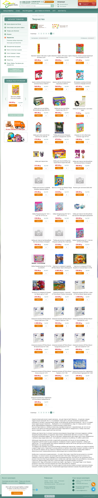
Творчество (10, 37)
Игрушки (9, 34)
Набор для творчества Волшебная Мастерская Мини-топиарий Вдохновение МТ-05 (82, 162)
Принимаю (17, 493)
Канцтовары (8, 11)
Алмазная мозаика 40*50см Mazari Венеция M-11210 (82, 319)
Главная (46, 480)
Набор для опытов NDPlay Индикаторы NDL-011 (62, 109)
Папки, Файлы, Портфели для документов (15, 64)
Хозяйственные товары (13, 56)
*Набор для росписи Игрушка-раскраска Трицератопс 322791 (62, 135)
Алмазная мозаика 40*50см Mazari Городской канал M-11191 (62, 345)
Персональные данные (49, 484)
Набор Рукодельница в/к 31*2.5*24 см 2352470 (41, 267)
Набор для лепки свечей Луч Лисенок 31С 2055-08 (41, 135)
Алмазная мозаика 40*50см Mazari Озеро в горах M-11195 (62, 319)
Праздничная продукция (14, 46)
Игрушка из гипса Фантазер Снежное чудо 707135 (83, 135)
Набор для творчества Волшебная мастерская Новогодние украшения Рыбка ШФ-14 (82, 215)
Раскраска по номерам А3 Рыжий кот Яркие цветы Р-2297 (41, 293)
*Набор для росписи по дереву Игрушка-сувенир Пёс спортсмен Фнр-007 (61, 241)
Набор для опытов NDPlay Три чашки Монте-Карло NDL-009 (61, 161)
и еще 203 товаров (16, 115)
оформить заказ (93, 3)
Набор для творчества (41, 161)
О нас (18, 11)
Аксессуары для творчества (64, 26)
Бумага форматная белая (14, 24)
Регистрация (63, 6)
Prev (5, 99)
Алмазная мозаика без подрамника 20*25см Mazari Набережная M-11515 (41, 399)
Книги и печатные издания (14, 50)
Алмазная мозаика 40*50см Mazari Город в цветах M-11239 (41, 319)
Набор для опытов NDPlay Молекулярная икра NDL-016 (41, 109)
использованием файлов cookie (17, 490)
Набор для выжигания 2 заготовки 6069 (82, 109)
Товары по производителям (15, 70)
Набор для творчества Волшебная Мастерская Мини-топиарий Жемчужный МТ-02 (41, 241)
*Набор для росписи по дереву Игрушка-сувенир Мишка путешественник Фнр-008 (41, 189)
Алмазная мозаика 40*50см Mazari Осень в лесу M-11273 (41, 372)
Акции (55, 480)
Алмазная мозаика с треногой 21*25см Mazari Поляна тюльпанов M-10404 (62, 294)
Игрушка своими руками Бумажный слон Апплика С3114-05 (82, 56)
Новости (51, 480)
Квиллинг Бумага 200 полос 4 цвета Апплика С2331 (41, 56)
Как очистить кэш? (60, 484)
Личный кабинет (64, 4)
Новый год (10, 60)
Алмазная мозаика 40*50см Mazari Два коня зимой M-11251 (82, 345)
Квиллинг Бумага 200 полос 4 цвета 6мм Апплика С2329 (62, 56)
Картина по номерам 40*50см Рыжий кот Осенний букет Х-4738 (82, 267)
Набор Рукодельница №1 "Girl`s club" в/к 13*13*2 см (41, 214)
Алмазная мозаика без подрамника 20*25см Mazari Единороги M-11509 (82, 372)
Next (25, 99)
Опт (54, 11)
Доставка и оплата (42, 11)
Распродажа (28, 11)
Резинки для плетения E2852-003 (82, 187)
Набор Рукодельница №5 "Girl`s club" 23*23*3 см (62, 214)
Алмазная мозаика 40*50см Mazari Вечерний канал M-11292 (41, 345)
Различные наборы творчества (42, 26)
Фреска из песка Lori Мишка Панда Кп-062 (62, 188)
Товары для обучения (13, 31)
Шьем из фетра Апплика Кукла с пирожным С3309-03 (62, 82)
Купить (38, 62)
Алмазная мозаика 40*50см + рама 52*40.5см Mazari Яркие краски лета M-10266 (82, 294)
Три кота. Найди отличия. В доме (16, 97)
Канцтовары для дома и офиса (15, 27)
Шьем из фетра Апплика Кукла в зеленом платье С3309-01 (41, 82)
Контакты (62, 11)
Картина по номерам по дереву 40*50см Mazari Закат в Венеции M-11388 (62, 267)
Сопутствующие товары (13, 53)
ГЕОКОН (93, 496)
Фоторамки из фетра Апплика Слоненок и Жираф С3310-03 (82, 82)
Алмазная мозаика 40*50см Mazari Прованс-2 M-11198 (62, 372)
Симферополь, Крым (35, 3)
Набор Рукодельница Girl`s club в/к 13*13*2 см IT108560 (82, 241)
